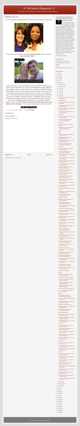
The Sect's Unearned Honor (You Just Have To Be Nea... (66, 117)
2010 (58, 406)
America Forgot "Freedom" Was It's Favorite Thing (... (65, 245)
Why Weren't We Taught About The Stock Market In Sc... (65, 141)
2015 (58, 397)
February (61, 383)
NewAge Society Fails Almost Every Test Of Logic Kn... (66, 217)
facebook (58, 64)
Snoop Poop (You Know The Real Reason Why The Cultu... (65, 170)
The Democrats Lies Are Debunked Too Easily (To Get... (65, 112)
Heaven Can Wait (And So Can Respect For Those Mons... (65, 144)
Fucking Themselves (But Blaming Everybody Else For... (65, 283)
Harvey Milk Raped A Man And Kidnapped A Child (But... (64, 152)
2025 (58, 75)
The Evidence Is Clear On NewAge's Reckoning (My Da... (66, 315)
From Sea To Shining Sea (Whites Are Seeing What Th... (66, 161)
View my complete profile (61, 55)
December (61, 84)
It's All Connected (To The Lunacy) (65, 277)
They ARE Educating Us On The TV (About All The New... (66, 335)
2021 (58, 82)
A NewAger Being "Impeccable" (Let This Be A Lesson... (66, 370)
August (60, 88)
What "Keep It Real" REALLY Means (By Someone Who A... (66, 235)
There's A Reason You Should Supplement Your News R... (64, 265)
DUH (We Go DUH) (62, 197)
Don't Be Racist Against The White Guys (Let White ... (65, 149)
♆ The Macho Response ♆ (30, 8)
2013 (58, 401)
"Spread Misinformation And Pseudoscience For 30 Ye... (64, 203)
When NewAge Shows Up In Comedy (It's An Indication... (66, 321)
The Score (60, 351)
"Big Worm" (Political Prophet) (64, 304)
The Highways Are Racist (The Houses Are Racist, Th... (64, 310)
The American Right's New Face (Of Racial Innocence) (66, 211)
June (60, 91)
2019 (58, 389)
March (60, 381)
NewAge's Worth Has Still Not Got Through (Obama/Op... (65, 128)
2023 (58, 78)
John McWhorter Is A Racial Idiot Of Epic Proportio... (66, 357)
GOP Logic (60, 122)
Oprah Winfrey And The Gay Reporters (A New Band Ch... (65, 296)
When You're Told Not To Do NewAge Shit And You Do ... (66, 109)
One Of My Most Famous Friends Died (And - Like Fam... (66, 155)
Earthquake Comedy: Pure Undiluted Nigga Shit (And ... (66, 307)
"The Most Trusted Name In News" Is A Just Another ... (66, 332)
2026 (58, 73)
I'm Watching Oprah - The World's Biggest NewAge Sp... (65, 286)
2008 (58, 410)
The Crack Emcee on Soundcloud (63, 62)
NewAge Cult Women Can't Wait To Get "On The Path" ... (66, 226)
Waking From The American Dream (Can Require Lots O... (65, 253)
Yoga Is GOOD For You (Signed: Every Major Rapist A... (65, 177)
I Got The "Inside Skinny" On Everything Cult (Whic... (64, 229)
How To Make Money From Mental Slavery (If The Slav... (65, 302)
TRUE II (60, 130)
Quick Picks (60, 146)
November (61, 86)
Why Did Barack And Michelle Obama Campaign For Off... (66, 192)
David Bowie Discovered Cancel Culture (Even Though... (65, 242)
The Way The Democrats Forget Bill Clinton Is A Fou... (66, 135)
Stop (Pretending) (62, 100)
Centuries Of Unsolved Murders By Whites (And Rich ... (65, 354)
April (60, 95)
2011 (58, 405)
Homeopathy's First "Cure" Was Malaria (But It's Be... (65, 138)
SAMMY (60, 293)
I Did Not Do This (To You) (63, 247)
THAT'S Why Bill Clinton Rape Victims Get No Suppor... (66, 158)
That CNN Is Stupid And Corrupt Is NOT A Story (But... (65, 326)
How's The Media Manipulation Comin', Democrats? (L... (65, 120)
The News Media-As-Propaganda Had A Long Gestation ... (66, 259)
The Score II (61, 323)
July (60, 90)
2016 (58, 395)
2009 (58, 408)
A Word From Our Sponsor (64, 270)
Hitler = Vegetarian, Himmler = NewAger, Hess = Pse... (64, 195)
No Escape (60, 340)
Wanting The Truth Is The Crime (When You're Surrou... (65, 363)
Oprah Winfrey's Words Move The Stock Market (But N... (65, 329)
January (60, 385)
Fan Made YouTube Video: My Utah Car (64, 67)
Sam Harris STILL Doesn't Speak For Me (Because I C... (66, 360)
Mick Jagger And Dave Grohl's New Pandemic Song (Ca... (66, 318)
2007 (58, 412)
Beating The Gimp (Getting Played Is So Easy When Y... (66, 376)
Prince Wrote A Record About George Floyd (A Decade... (66, 186)
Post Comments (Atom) (16, 157)
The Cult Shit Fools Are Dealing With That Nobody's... (66, 220)
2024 (58, 77)
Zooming (60, 272)
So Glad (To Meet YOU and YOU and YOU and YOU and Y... (66, 268)
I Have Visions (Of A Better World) (65, 208)
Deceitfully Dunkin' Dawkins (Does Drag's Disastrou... (65, 200)
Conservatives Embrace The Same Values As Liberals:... (65, 280)
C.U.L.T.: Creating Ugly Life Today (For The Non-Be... (65, 291)
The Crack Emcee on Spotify (62, 61)
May (60, 93)
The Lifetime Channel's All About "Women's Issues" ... (65, 173)
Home (29, 154)
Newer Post (8, 154)
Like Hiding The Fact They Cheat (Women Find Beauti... (65, 275)
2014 (58, 399)
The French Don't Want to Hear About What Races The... (66, 206)
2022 (58, 80)
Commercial (60, 114)
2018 (58, 391)
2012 (58, 403)
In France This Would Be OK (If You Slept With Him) (66, 106)
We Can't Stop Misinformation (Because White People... (64, 256)
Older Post (49, 154)
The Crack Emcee (68, 20)
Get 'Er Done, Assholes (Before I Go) (66, 288)
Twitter (57, 66)
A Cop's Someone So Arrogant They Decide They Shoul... (66, 346)
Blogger (47, 420)
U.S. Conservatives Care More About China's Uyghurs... (66, 164)
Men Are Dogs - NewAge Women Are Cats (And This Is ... (66, 214)
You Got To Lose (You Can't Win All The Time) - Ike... (65, 343)
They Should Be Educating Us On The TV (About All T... (66, 338)
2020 (58, 387)
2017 (58, 393)
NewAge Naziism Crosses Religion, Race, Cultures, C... (66, 180)
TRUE (59, 132)
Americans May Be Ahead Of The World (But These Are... (65, 167)
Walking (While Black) (63, 312)
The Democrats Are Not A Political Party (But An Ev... (65, 373)
